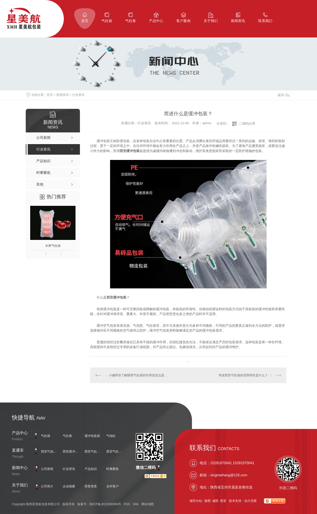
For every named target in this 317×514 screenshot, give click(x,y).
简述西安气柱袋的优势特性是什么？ (243, 375)
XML (136, 504)
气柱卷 (130, 21)
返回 (283, 95)
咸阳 (215, 501)
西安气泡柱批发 (50, 451)
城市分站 (196, 501)
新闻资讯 (238, 21)
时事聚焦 (112, 469)
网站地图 (147, 504)
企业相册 (69, 486)
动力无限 (250, 501)
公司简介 (47, 486)
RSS (127, 504)
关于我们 (211, 21)
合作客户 (112, 486)
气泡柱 (111, 436)
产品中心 (156, 21)
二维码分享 (247, 123)
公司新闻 (47, 469)
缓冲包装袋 (92, 436)
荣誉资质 (91, 486)
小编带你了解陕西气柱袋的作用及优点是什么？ (139, 375)
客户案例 (183, 21)
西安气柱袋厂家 (115, 451)
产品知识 (91, 469)
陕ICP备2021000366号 (105, 504)
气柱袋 (106, 21)
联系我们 (265, 21)
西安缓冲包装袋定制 (71, 451)
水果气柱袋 (53, 245)
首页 (84, 21)
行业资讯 (78, 94)
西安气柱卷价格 (93, 451)
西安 (223, 501)
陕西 (208, 501)
